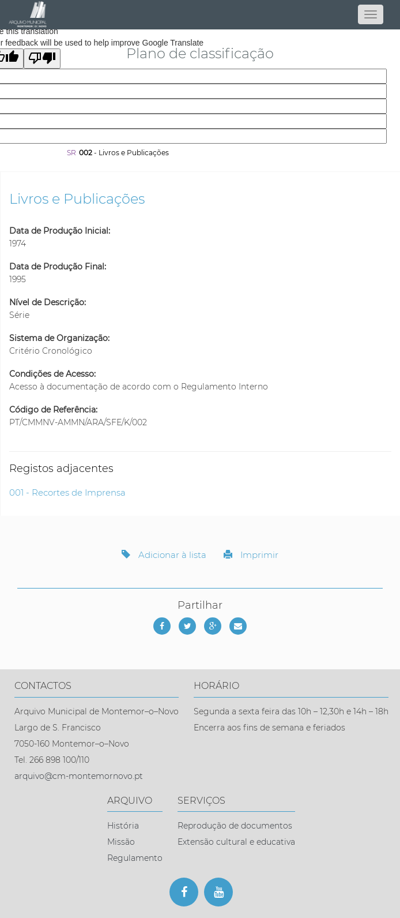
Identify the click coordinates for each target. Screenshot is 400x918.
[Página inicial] (200, 14)
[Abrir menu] (370, 14)
